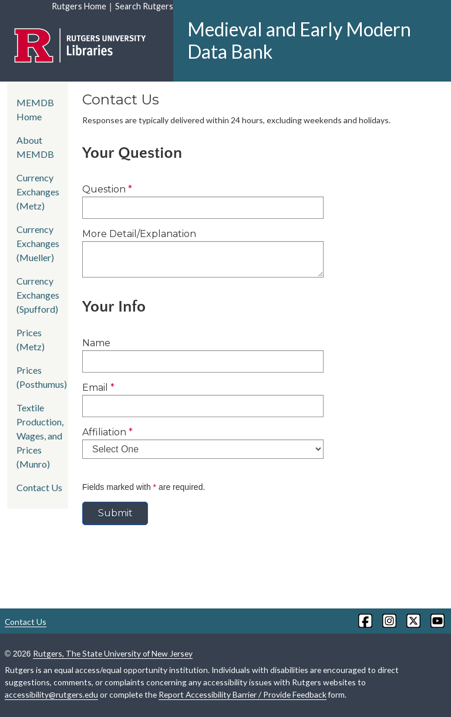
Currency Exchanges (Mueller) (37, 243)
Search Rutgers (144, 6)
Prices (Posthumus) (41, 377)
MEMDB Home (35, 109)
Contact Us (39, 487)
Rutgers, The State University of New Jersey (113, 653)
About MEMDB (35, 147)
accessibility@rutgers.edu (51, 694)
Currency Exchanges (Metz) (37, 191)
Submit (115, 513)
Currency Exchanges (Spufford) (37, 294)
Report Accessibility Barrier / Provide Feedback (243, 694)
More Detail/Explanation (139, 233)
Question (107, 189)
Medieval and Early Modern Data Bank (299, 40)
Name (96, 343)
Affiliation (107, 432)
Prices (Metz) (30, 339)
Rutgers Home (79, 6)
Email (98, 387)
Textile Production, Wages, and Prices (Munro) (39, 435)
